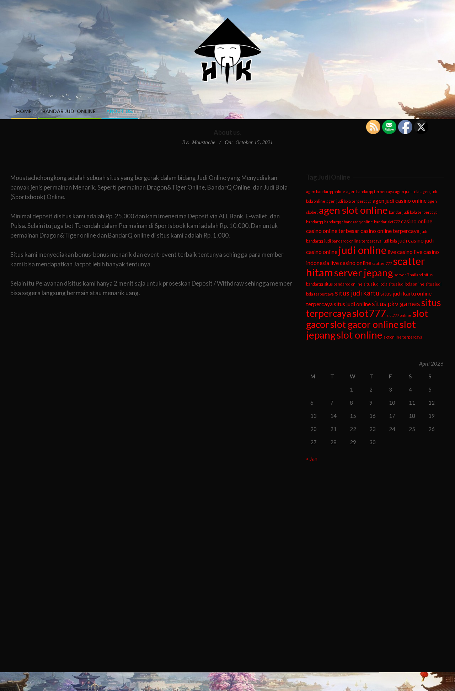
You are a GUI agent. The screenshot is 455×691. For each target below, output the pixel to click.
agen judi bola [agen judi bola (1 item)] (407, 191)
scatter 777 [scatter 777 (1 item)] (382, 263)
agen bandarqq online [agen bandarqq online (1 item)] (325, 191)
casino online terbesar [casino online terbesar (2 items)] (332, 230)
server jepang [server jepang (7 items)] (363, 272)
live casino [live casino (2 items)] (400, 251)
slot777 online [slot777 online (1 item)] (399, 315)
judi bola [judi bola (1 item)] (389, 241)
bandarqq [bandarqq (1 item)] (314, 221)
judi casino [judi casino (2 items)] (411, 240)
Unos (219, 681)
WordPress (257, 681)
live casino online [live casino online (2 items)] (350, 262)
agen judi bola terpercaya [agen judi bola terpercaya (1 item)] (348, 201)
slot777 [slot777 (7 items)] (369, 313)
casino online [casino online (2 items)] (416, 221)
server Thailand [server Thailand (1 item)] (408, 274)
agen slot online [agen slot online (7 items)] (353, 210)
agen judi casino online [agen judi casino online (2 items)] (400, 200)
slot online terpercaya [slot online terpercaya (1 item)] (403, 337)
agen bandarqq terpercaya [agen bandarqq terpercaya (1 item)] (370, 191)
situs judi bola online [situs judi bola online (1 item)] (406, 284)
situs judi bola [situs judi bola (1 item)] (375, 284)
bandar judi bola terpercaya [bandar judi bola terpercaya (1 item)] (413, 212)
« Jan (311, 458)
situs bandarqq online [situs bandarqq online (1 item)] (343, 284)
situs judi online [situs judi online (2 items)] (352, 304)
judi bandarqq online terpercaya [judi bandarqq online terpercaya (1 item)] (352, 241)
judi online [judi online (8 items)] (362, 250)
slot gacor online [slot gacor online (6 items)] (364, 324)
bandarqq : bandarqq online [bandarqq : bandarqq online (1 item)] (348, 221)
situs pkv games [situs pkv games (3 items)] (396, 303)
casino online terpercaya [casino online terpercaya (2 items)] (389, 230)
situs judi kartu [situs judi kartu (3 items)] (357, 293)
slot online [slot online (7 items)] (359, 335)
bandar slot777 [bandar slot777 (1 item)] (387, 221)
